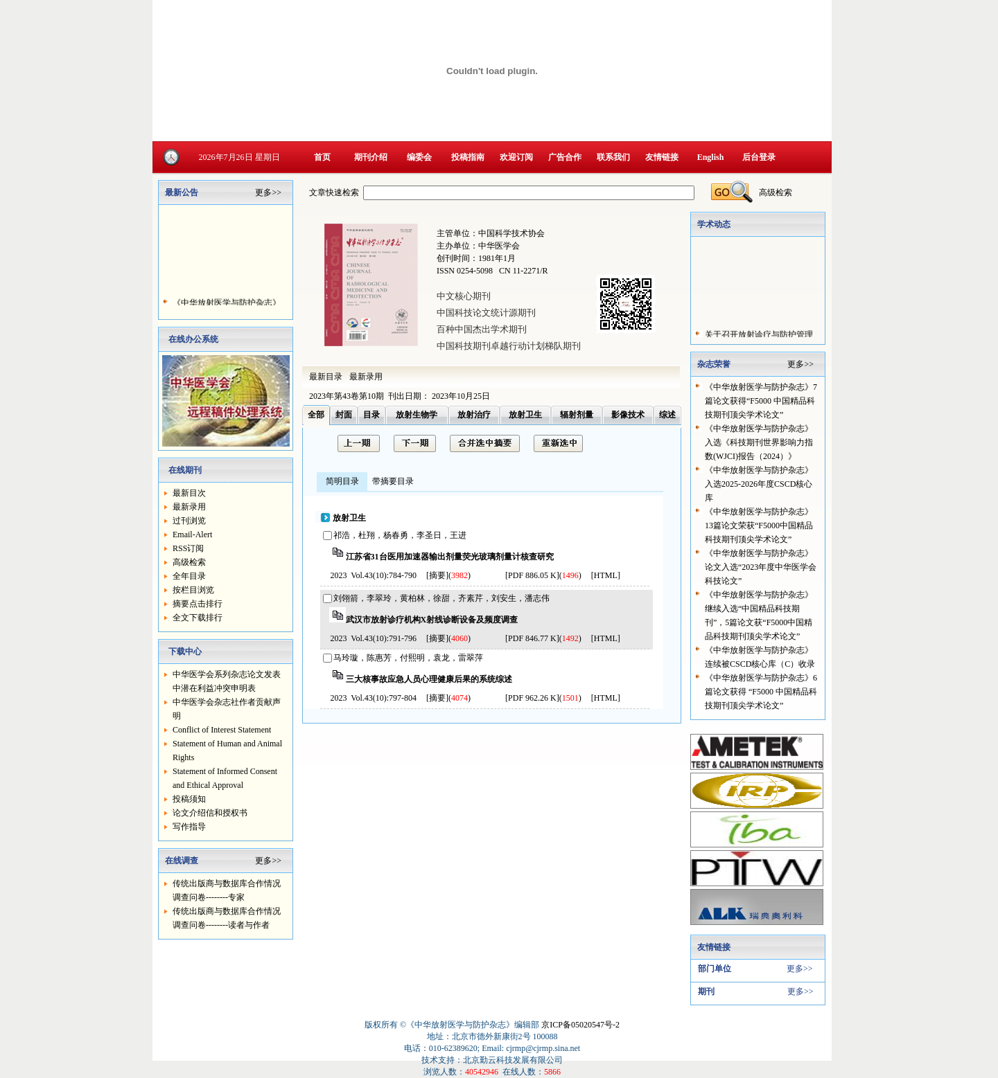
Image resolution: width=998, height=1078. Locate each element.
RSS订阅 (188, 548)
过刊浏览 (189, 520)
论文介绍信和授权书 (210, 813)
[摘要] (437, 575)
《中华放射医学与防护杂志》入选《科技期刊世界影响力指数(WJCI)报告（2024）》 (759, 442)
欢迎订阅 (516, 157)
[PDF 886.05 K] (532, 575)
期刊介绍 (370, 157)
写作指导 (189, 827)
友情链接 (662, 157)
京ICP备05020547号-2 (580, 1025)
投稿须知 (189, 799)
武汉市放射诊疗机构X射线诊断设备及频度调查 (432, 620)
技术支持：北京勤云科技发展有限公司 (492, 1060)
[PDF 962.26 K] (532, 698)
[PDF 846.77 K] (532, 638)
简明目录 (342, 481)
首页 (322, 157)
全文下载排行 (197, 617)
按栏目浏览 (193, 590)
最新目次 (189, 493)
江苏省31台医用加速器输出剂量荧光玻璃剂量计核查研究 (450, 557)
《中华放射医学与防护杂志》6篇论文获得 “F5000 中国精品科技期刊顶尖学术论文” (761, 691)
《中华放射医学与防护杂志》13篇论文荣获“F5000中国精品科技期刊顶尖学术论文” (759, 525)
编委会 (419, 157)
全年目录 (189, 576)
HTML (606, 575)
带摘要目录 (393, 481)
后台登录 (759, 157)
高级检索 (189, 562)
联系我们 (613, 157)
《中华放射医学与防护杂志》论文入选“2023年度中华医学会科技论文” (760, 567)
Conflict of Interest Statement (222, 730)
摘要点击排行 (197, 604)
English (710, 157)
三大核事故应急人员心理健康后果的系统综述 (429, 679)
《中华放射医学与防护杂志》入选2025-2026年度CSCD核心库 (759, 484)
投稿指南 (467, 157)
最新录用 (189, 507)
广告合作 (564, 157)
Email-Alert (192, 534)
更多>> (268, 192)
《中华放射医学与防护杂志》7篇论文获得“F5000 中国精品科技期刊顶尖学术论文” (761, 401)
